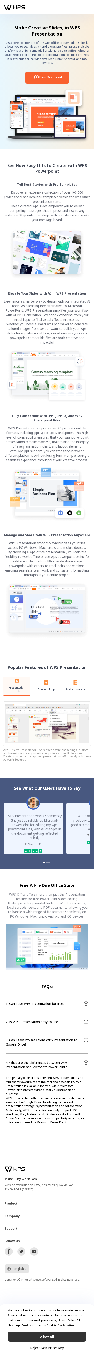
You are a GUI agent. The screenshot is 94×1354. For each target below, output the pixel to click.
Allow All (47, 1336)
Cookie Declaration (61, 1325)
